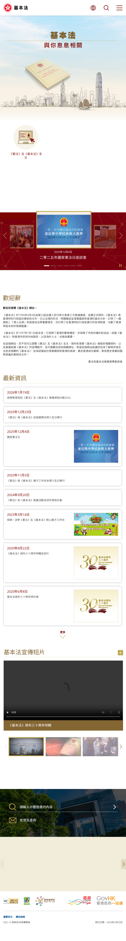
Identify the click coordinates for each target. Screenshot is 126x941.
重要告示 (7, 924)
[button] (46, 273)
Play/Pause (120, 273)
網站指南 (20, 924)
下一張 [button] (120, 243)
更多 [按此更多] (51, 640)
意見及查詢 (28, 828)
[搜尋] (63, 815)
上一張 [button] (5, 243)
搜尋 (114, 815)
